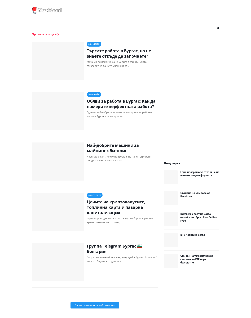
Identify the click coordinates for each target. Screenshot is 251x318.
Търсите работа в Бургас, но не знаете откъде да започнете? (119, 53)
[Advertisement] (156, 12)
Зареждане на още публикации (95, 305)
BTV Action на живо (192, 234)
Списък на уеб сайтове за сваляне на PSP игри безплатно (196, 259)
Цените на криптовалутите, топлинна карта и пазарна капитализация (116, 207)
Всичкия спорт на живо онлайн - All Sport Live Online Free (198, 217)
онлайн (95, 44)
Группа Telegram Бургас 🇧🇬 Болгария (114, 248)
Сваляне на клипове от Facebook (195, 194)
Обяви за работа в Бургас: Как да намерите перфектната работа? (121, 103)
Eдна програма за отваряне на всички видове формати (199, 173)
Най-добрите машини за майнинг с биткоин (113, 147)
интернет (95, 195)
